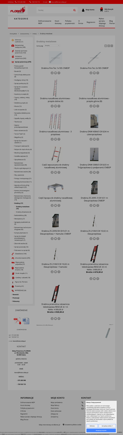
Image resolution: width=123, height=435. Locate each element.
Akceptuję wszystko (101, 430)
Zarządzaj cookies (107, 426)
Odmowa (92, 426)
